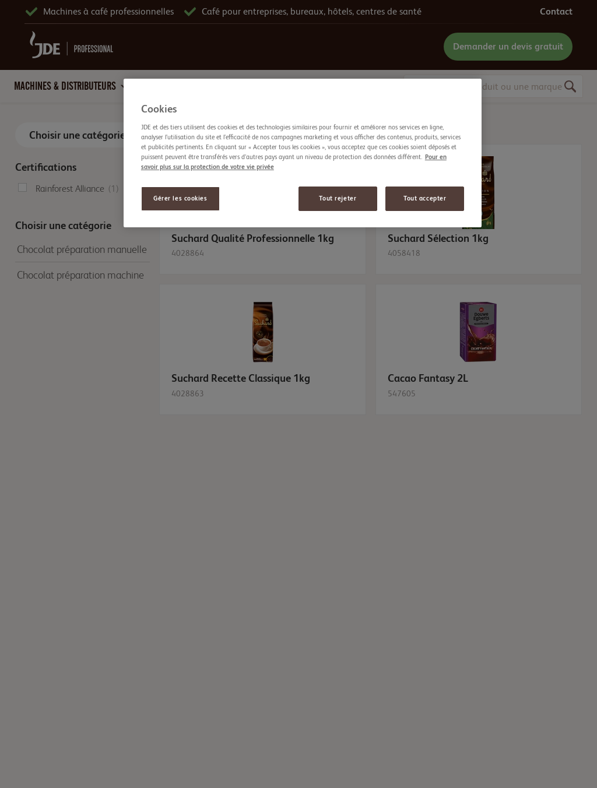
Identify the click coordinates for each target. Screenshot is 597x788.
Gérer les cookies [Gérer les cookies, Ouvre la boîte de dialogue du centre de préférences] (180, 198)
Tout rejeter (337, 198)
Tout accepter (424, 198)
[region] (303, 153)
